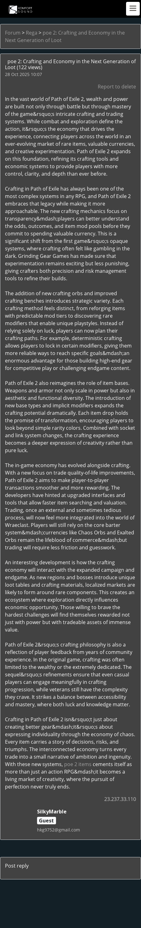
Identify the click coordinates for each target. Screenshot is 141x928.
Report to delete (117, 86)
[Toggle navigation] (133, 9)
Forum (13, 32)
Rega (31, 32)
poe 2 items (78, 764)
